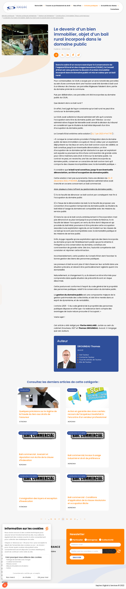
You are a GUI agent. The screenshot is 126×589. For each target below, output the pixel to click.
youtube (121, 294)
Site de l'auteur (85, 362)
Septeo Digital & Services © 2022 (109, 586)
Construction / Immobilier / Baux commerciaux (72, 16)
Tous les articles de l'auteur (90, 360)
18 (63, 520)
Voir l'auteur (84, 355)
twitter (121, 285)
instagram (121, 299)
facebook (121, 280)
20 (71, 520)
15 (51, 520)
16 (55, 520)
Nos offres (77, 6)
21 (75, 520)
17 (59, 520)
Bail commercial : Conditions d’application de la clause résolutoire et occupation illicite (87, 501)
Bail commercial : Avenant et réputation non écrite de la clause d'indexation (36, 457)
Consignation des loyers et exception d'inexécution (38, 501)
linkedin (121, 290)
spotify (121, 304)
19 (67, 520)
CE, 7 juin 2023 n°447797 (102, 133)
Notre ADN (38, 6)
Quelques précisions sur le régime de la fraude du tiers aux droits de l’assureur (38, 414)
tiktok (121, 308)
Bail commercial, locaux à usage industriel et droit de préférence (84, 457)
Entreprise (92, 541)
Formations (114, 9)
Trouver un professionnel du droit (58, 6)
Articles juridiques (91, 6)
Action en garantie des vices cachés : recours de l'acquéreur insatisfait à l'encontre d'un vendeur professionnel (87, 414)
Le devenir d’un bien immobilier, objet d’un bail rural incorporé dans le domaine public (33, 18)
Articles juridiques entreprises (26, 16)
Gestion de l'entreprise (46, 16)
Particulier (77, 541)
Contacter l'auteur (86, 357)
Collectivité (107, 541)
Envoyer (77, 558)
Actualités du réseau (109, 6)
